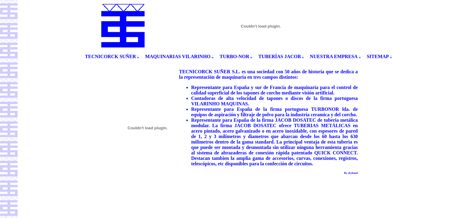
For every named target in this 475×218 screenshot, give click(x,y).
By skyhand (351, 172)
